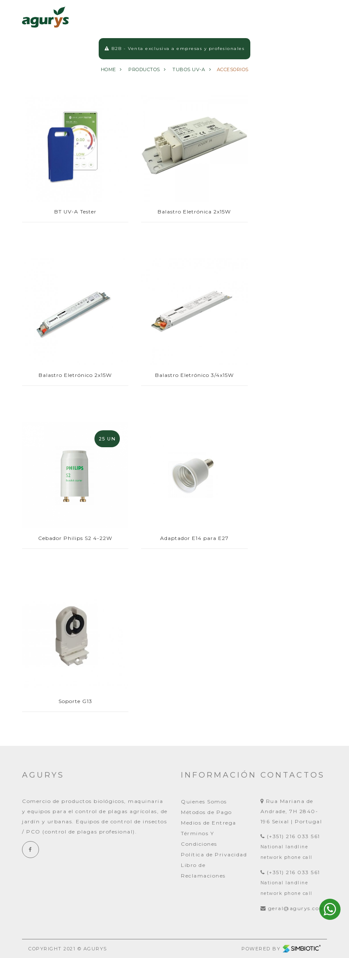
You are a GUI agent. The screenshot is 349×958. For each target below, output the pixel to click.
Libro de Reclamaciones (203, 870)
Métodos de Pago (206, 812)
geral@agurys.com (292, 908)
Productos (144, 72)
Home (108, 72)
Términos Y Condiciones (199, 838)
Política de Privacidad (214, 854)
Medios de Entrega (208, 823)
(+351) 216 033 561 (290, 836)
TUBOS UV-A (188, 72)
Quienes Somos (204, 801)
